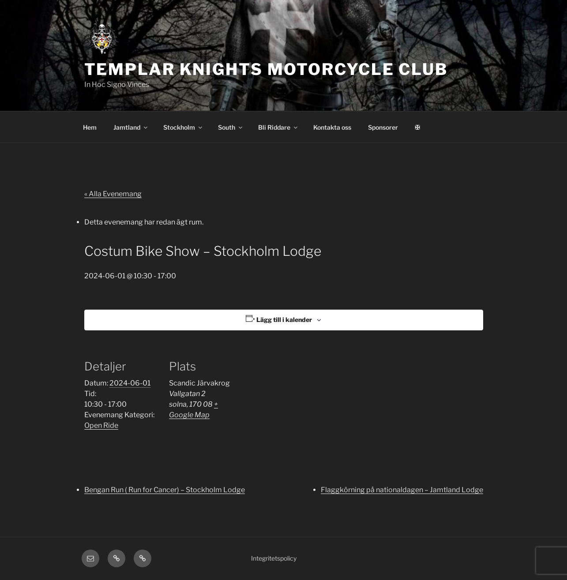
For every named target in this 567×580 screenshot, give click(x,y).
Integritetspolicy (274, 558)
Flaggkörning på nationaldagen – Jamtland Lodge (402, 490)
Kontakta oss (332, 127)
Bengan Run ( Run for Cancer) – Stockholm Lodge (164, 490)
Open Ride (101, 425)
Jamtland (131, 127)
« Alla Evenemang (113, 194)
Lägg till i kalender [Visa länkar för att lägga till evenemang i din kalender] (284, 319)
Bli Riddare (278, 127)
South (231, 127)
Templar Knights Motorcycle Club (266, 69)
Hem (90, 127)
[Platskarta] (300, 405)
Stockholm (183, 127)
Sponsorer (383, 127)
